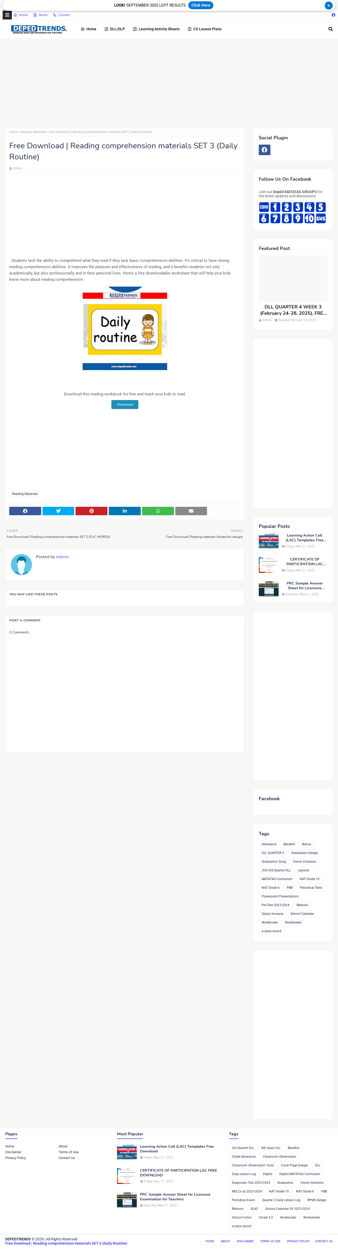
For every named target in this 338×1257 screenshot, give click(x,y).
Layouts (303, 870)
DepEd (267, 1174)
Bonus (306, 844)
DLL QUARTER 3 (273, 853)
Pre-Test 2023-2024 (275, 905)
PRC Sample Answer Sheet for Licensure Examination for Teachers (305, 586)
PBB (290, 888)
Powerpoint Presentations (280, 896)
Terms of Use (69, 1152)
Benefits (289, 844)
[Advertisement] (163, 83)
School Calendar (302, 914)
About (40, 15)
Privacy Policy (15, 1158)
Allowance (269, 844)
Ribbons (302, 905)
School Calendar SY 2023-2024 (287, 1209)
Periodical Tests (311, 888)
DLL (317, 1165)
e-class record (271, 931)
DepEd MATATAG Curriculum (299, 1174)
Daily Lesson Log (244, 1174)
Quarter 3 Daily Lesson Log (281, 1200)
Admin (17, 168)
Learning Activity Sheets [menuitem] (156, 29)
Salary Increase (272, 914)
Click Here (200, 5)
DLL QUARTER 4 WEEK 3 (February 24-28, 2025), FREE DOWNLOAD (293, 310)
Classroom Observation (279, 1156)
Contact (61, 15)
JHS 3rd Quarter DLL (276, 870)
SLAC (254, 1209)
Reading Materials (33, 132)
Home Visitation (304, 861)
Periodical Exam (243, 1200)
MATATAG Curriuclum (277, 879)
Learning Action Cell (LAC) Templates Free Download (304, 538)
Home (20, 15)
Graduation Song (274, 861)
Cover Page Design (294, 1165)
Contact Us (67, 1158)
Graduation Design (304, 853)
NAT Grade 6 (271, 888)
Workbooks (270, 922)
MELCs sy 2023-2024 (247, 1191)
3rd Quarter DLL (243, 1148)
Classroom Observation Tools (253, 1165)
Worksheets (293, 922)
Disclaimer (13, 1152)
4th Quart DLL (271, 1148)
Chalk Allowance (244, 1156)
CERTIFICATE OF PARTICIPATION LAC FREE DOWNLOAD (305, 562)
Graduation (285, 1183)
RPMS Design (316, 1200)
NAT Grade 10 (310, 879)
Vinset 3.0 (266, 1217)
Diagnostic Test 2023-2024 (251, 1183)
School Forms (242, 1217)
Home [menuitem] (88, 29)
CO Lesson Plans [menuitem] (204, 29)
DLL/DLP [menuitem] (114, 29)
